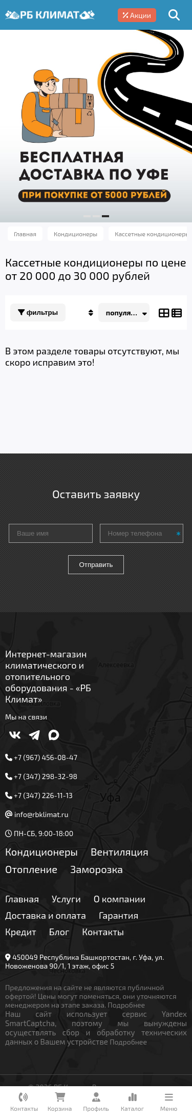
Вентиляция (119, 851)
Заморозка (96, 869)
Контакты (103, 931)
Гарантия (118, 915)
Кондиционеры (41, 851)
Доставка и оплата (45, 915)
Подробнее (126, 1004)
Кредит (20, 931)
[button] (87, 216)
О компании (119, 898)
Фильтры (38, 312)
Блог (59, 931)
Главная (22, 898)
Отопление (31, 869)
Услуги (66, 898)
